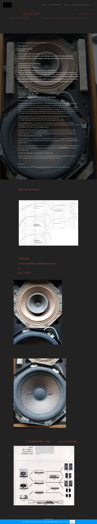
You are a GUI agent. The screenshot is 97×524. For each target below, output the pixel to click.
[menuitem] (24, 5)
